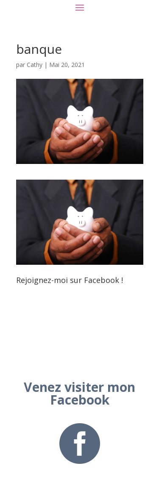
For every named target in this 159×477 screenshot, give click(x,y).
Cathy (34, 65)
